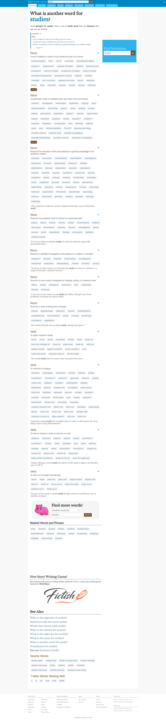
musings (75, 316)
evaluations (49, 263)
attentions (49, 187)
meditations (49, 320)
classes (59, 187)
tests (70, 123)
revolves (34, 397)
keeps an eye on (63, 458)
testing (66, 119)
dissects (47, 388)
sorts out (71, 416)
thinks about (58, 397)
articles (52, 223)
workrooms (66, 285)
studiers (58, 538)
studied (52, 529)
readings (66, 177)
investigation (47, 103)
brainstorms (36, 402)
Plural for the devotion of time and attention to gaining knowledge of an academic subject (62, 44)
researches (47, 158)
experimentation (38, 108)
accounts (47, 163)
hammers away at (56, 354)
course (59, 61)
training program (38, 61)
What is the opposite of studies (48, 617)
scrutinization (59, 123)
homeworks (61, 192)
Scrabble (59, 704)
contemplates (72, 383)
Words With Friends (62, 702)
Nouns (30, 709)
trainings (89, 196)
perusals (55, 182)
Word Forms (100, 5)
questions (89, 392)
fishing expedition (53, 128)
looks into (35, 392)
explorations (85, 168)
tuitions (76, 182)
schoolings (91, 177)
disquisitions (60, 168)
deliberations (36, 168)
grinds (50, 340)
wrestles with (81, 412)
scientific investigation (73, 133)
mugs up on (87, 484)
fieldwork (79, 123)
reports (43, 223)
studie (61, 681)
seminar (62, 85)
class (50, 61)
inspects (56, 438)
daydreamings (47, 311)
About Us (99, 702)
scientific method (38, 133)
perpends (58, 392)
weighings (35, 201)
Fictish (75, 582)
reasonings (87, 192)
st (36, 681)
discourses (36, 227)
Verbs (29, 712)
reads (42, 479)
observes (35, 438)
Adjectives (44, 699)
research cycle (55, 133)
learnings (35, 158)
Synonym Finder (49, 650)
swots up (90, 344)
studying (50, 534)
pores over (56, 412)
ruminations (36, 320)
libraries (34, 290)
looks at (44, 449)
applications (36, 187)
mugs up (56, 344)
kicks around (86, 388)
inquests (34, 173)
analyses (87, 119)
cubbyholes (86, 285)
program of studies (65, 66)
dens (76, 285)
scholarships (78, 177)
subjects (78, 76)
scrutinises (35, 378)
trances (34, 311)
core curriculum (48, 80)
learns (34, 479)
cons (84, 349)
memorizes (78, 449)
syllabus (79, 66)
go (133, 53)
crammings (94, 187)
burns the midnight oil (40, 344)
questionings (74, 192)
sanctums (45, 290)
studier (71, 534)
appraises (74, 378)
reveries (71, 311)
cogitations (44, 182)
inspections (80, 173)
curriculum (69, 61)
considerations (61, 158)
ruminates (46, 397)
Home (98, 699)
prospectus (36, 71)
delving (34, 113)
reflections (60, 311)
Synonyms (32, 5)
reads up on (52, 489)
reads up (79, 344)
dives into (70, 407)
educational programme (41, 76)
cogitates (48, 383)
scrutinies (66, 182)
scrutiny (91, 108)
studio (52, 665)
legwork (89, 123)
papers (34, 223)
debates (83, 163)
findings (66, 232)
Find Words (89, 5)
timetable (35, 80)
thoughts (79, 196)
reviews (61, 223)
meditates (47, 392)
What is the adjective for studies (48, 634)
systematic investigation (82, 138)
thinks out (82, 416)
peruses (68, 392)
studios (43, 285)
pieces (96, 227)
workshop (90, 80)
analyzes (75, 119)
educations (36, 163)
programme (48, 66)
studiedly (34, 538)
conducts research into (41, 407)
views (83, 443)
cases (56, 443)
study (42, 85)
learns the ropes (72, 484)
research (35, 103)
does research (58, 416)
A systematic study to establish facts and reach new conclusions (54, 42)
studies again (37, 661)
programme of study (63, 76)
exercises (35, 192)
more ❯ (33, 89)
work (41, 128)
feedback (89, 232)
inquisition (45, 119)
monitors (85, 378)
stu (41, 681)
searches (59, 196)
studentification (37, 534)
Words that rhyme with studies (48, 626)
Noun (34, 37)
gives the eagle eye (81, 458)
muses (66, 316)
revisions (35, 196)
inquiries (56, 173)
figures (34, 412)
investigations (90, 158)
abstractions (87, 182)
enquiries (35, 123)
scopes (76, 438)
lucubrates (60, 340)
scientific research (61, 138)
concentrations (53, 316)
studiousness (83, 529)
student (61, 529)
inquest (34, 119)
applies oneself (37, 349)
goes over (62, 479)
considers (59, 383)
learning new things (82, 128)
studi (54, 681)
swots (79, 340)
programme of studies (70, 71)
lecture (80, 80)
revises (71, 340)
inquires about (76, 479)
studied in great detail (76, 670)
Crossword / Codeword (63, 707)
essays (71, 223)
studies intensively (39, 665)
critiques (95, 223)
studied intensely (57, 670)
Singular (43, 707)
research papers (38, 237)
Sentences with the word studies (48, 622)
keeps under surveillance (42, 458)
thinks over (68, 412)
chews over (36, 383)
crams (42, 340)
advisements (59, 163)
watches (92, 443)
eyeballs (34, 449)
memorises (64, 449)
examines (35, 373)
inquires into (90, 479)
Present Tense (45, 712)
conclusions (77, 232)
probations (35, 177)
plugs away (68, 344)
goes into (51, 479)
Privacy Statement (101, 707)
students (71, 529)
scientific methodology (40, 138)
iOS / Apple (82, 699)
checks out (91, 449)
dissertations (49, 227)
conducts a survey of (40, 416)
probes (46, 177)
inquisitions (67, 173)
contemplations (83, 311)
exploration (73, 103)
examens (73, 168)
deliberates (36, 388)
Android (81, 702)
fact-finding (53, 108)
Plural (43, 704)
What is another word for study (48, 642)
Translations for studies (43, 646)
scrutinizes (49, 378)
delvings (48, 168)
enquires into (59, 388)
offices (34, 285)
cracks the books (38, 354)
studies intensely (88, 661)
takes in (34, 484)
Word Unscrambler (62, 699)
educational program (85, 61)
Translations (79, 5)
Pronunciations (112, 5)
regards (67, 438)
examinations (76, 158)
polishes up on (37, 489)
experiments (92, 113)
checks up (61, 453)
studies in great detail (68, 661)
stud (47, 681)
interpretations (63, 263)
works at (44, 484)
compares (74, 402)
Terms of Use (100, 704)
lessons (91, 173)
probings (56, 177)
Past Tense (44, 709)
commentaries (83, 223)
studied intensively (39, 670)
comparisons (70, 187)
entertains (81, 407)
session (81, 85)
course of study (89, 71)
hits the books (73, 354)
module (72, 85)
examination (61, 103)
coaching (91, 85)
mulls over (44, 412)
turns (68, 397)
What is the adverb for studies (47, 630)
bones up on (56, 484)
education (52, 85)
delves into (58, 407)
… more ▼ (38, 48)
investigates (48, 373)
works (33, 182)
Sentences (69, 5)
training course (92, 66)
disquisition (58, 113)
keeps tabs (73, 453)
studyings (94, 534)
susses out (36, 453)
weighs (77, 397)
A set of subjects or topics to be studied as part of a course (52, 39)
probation (56, 119)
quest (33, 128)
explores (81, 373)
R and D (67, 128)
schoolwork (47, 196)
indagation (46, 123)
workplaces (54, 285)
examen (80, 113)
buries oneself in (72, 349)
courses (82, 187)
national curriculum (66, 80)
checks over (49, 453)
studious (42, 529)
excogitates (73, 388)
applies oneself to (54, 349)
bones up (89, 340)
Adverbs (43, 702)
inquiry (63, 108)
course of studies (51, 71)
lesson (34, 85)
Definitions (51, 5)
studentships (46, 538)
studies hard (51, 661)
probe (73, 108)
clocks (53, 449)
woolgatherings (37, 316)
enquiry (69, 113)
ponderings (86, 316)
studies (67, 514)
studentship (82, 534)
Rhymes (60, 5)
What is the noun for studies (46, 638)
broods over (50, 402)
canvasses (62, 402)
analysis (84, 103)
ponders (78, 392)
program (34, 66)
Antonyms (41, 5)
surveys (34, 232)
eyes (76, 443)
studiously (61, 534)
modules (88, 76)
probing (82, 108)
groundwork (46, 113)
